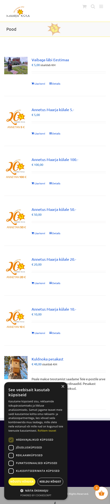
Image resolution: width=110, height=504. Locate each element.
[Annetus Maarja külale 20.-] (16, 268)
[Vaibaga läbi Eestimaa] (16, 65)
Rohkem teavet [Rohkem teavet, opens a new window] (47, 430)
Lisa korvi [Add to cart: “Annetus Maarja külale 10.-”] (40, 333)
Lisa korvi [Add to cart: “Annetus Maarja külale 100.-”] (40, 183)
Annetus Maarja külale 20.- (54, 259)
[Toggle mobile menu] (101, 6)
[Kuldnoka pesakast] (16, 367)
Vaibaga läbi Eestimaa (50, 59)
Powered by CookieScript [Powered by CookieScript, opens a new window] (35, 495)
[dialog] (35, 441)
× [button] (62, 386)
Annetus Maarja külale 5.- (53, 109)
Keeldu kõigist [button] (50, 481)
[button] (35, 490)
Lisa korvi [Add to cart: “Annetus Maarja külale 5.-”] (40, 133)
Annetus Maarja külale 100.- (55, 159)
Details (56, 83)
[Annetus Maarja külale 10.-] (16, 318)
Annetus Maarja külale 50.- (54, 209)
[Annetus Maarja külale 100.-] (16, 168)
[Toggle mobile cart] (84, 6)
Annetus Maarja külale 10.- (54, 309)
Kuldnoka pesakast (47, 359)
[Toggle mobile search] (93, 6)
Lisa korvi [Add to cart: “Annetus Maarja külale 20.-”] (40, 283)
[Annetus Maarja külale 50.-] (16, 218)
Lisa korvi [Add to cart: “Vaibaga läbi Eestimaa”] (40, 83)
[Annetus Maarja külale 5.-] (16, 118)
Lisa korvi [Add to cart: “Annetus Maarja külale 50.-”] (40, 233)
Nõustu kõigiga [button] (22, 481)
